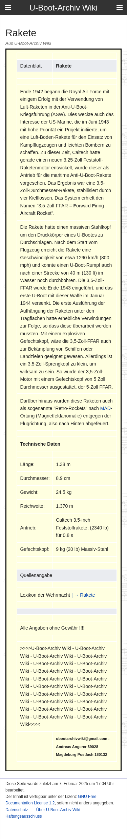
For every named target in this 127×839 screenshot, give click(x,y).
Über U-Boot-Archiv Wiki (58, 809)
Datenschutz (16, 809)
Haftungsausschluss (23, 816)
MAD (105, 408)
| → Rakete (83, 595)
